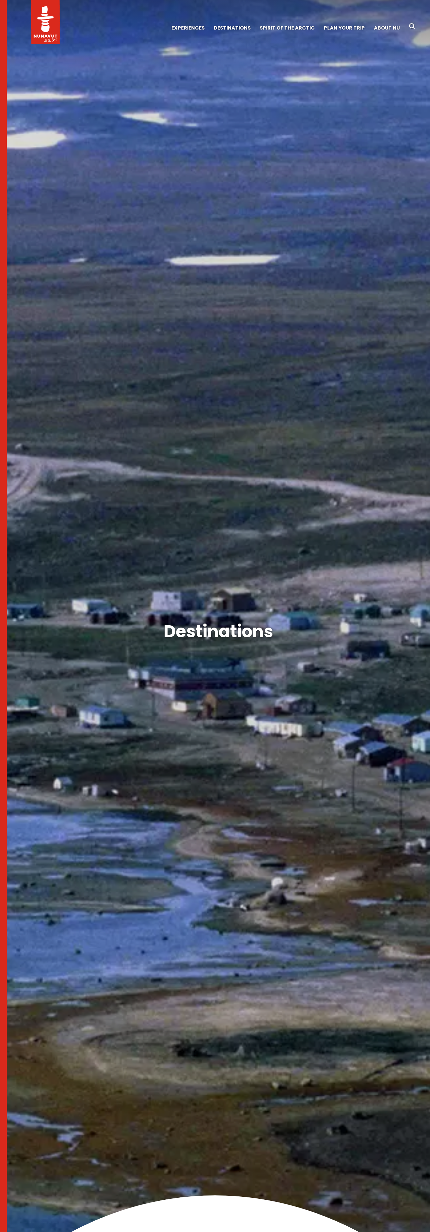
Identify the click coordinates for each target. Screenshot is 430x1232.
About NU (387, 28)
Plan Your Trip (344, 28)
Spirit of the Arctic (287, 28)
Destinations (232, 28)
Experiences (188, 28)
